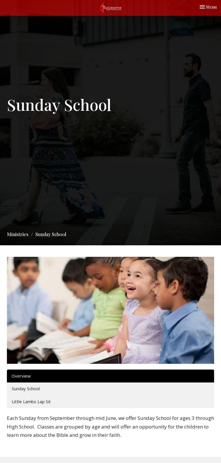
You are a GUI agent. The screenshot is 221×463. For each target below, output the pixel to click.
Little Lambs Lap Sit (31, 401)
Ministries (17, 234)
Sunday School (26, 388)
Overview (21, 376)
